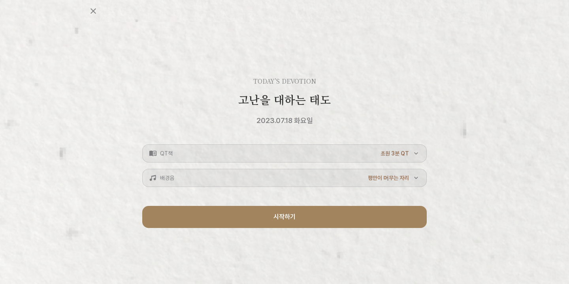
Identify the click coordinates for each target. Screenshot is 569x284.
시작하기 (284, 216)
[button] (284, 153)
